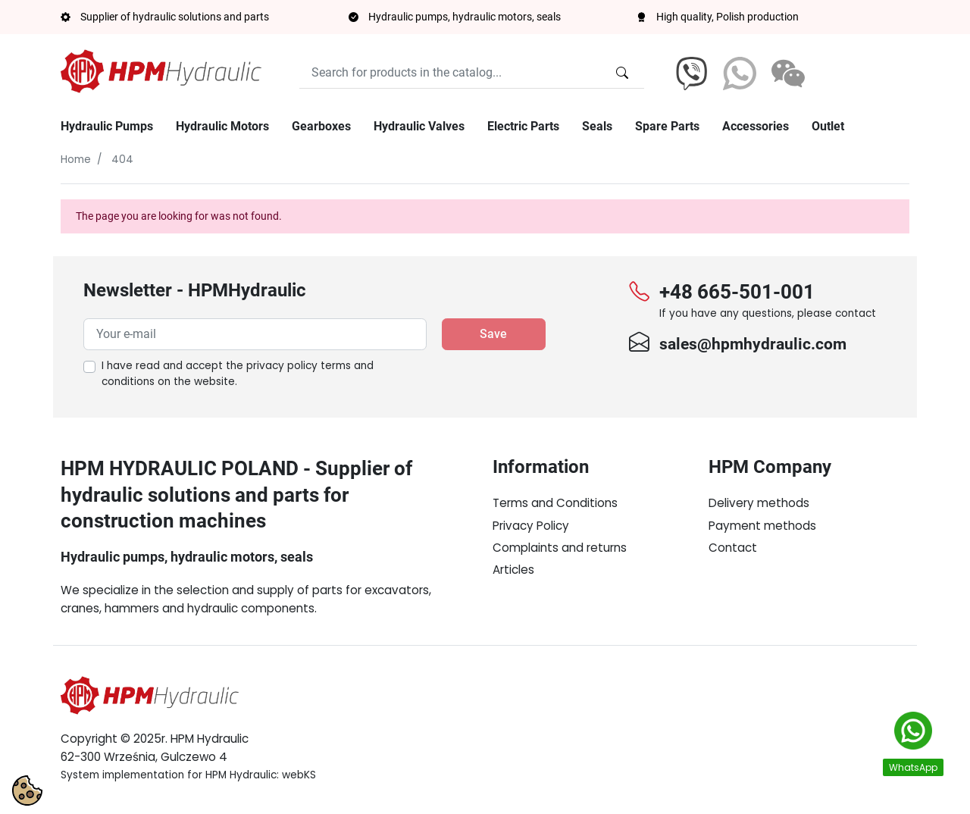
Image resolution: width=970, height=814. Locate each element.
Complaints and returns (560, 548)
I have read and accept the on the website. (238, 374)
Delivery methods (759, 503)
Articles (513, 570)
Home (76, 159)
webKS (299, 775)
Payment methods (762, 526)
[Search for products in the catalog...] (622, 73)
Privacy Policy (531, 526)
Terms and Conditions (555, 503)
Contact (733, 548)
